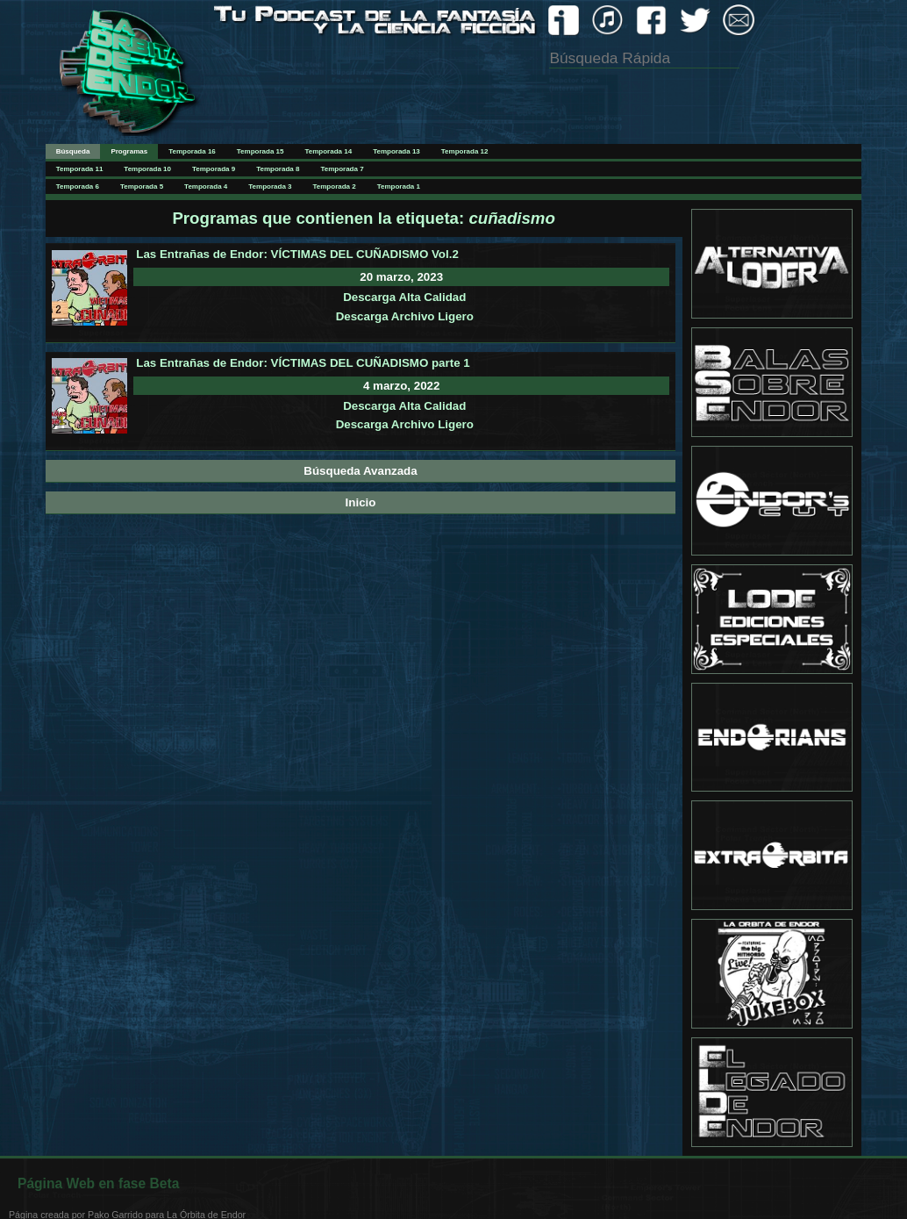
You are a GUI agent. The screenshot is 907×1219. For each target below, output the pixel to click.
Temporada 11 (80, 169)
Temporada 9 (213, 169)
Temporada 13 (396, 151)
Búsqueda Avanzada (360, 470)
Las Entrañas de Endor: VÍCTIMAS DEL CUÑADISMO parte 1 (302, 362)
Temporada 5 (141, 186)
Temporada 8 (277, 169)
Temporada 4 (205, 186)
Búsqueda (73, 151)
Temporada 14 (328, 151)
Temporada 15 (260, 151)
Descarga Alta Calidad (404, 297)
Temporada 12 (465, 151)
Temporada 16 (192, 151)
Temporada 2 (334, 186)
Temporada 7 (341, 169)
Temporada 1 (398, 186)
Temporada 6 (77, 186)
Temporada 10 (147, 169)
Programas (129, 151)
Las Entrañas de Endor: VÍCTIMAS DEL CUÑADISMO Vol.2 (297, 254)
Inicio (361, 502)
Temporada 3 (269, 186)
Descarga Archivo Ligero (405, 316)
